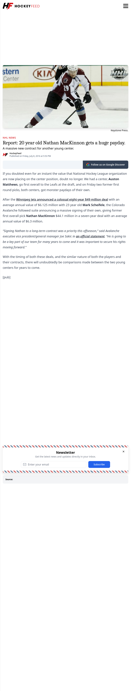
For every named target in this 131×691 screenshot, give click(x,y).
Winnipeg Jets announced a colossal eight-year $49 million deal (62, 199)
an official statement (90, 236)
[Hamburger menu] (125, 6)
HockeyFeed (15, 153)
